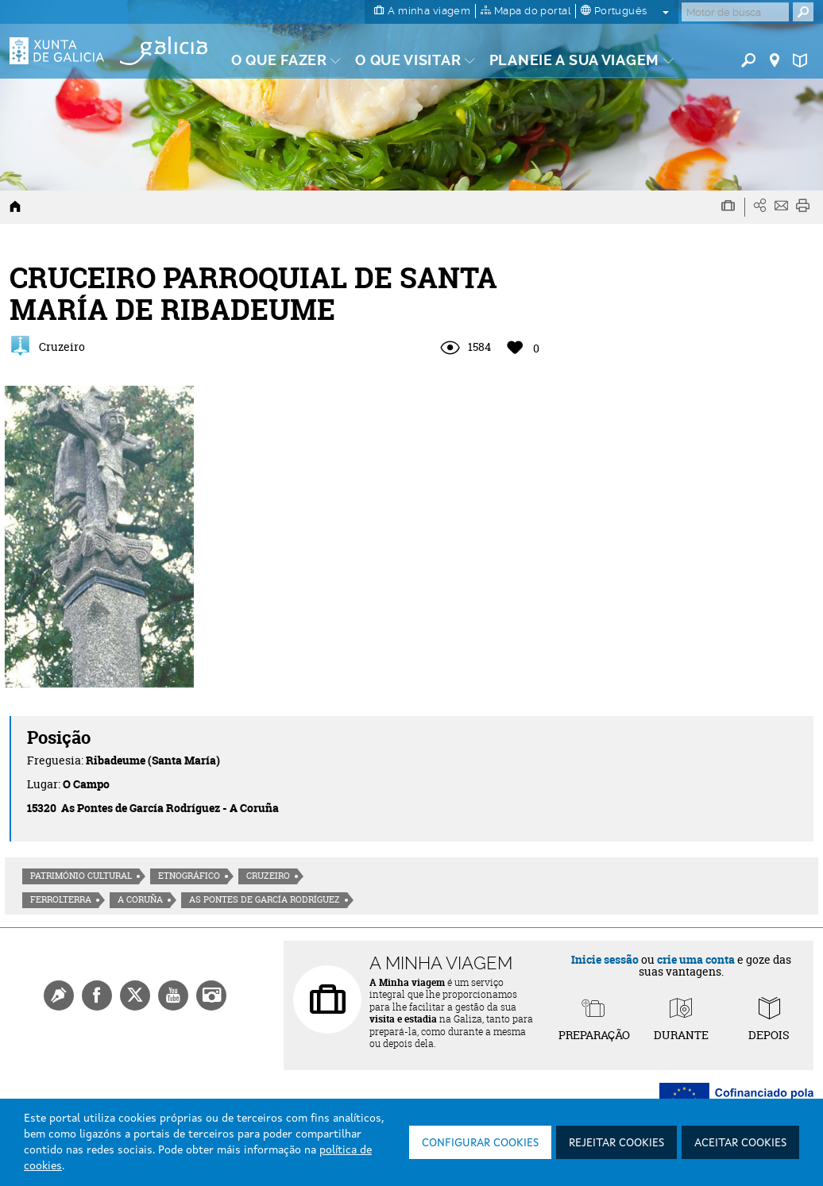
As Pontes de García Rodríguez (264, 899)
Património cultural (81, 875)
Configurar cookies (480, 1143)
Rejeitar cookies (616, 1143)
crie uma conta (696, 959)
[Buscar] (735, 11)
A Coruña (140, 899)
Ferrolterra (60, 899)
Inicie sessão (605, 959)
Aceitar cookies (740, 1143)
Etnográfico (189, 875)
